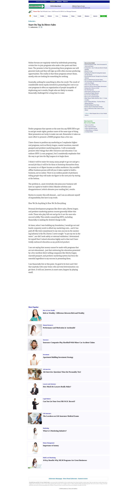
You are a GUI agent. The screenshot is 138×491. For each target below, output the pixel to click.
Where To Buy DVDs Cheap (91, 84)
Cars (57, 16)
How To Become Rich (97, 67)
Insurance (46, 340)
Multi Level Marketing (49, 457)
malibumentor (34, 27)
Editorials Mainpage (55, 478)
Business (87, 16)
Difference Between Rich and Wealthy (70, 313)
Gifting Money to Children (91, 130)
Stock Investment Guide (90, 64)
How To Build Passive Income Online (94, 79)
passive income (58, 485)
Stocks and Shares (89, 66)
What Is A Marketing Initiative (54, 431)
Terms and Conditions (73, 488)
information (61, 482)
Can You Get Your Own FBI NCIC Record (58, 401)
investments (37, 483)
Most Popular (33, 307)
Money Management (48, 443)
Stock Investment (101, 64)
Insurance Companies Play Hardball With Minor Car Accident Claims (69, 342)
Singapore (52, 1)
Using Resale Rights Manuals (92, 93)
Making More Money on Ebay (92, 88)
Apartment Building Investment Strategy (58, 357)
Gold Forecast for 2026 (57, 11)
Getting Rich (88, 67)
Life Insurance (47, 413)
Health (42, 16)
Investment (46, 354)
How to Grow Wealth (49, 310)
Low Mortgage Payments (70, 11)
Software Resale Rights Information (98, 86)
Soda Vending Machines (90, 101)
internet (49, 483)
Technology (65, 16)
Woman (103, 16)
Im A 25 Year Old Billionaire (91, 94)
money (71, 482)
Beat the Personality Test (71, 372)
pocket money (65, 485)
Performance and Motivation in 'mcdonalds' (59, 328)
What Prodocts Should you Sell (92, 91)
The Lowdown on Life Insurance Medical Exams (61, 416)
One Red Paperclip (89, 89)
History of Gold (88, 71)
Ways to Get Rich (89, 125)
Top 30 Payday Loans (45, 11)
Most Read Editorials (70, 478)
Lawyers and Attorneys (49, 384)
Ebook (86, 86)
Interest (95, 16)
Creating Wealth (89, 131)
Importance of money (51, 446)
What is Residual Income (91, 128)
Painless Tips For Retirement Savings (94, 106)
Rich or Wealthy (49, 313)
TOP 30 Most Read (55, 6)
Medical (50, 16)
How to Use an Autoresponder (92, 96)
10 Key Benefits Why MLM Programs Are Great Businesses (65, 460)
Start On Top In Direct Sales (42, 24)
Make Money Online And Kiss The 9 (93, 98)
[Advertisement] (46, 45)
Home (72, 16)
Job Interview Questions (52, 372)
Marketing (46, 428)
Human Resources (48, 325)
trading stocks (32, 483)
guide (55, 483)
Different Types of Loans (78, 6)
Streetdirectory (65, 488)
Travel (35, 16)
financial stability (78, 483)
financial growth (87, 483)
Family (79, 16)
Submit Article (83, 478)
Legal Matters (47, 399)
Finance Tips (36, 11)
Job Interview (47, 369)
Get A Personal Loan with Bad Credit (81, 7)
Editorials (31, 21)
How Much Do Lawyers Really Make (56, 387)
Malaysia (65, 1)
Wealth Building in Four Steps (92, 105)
